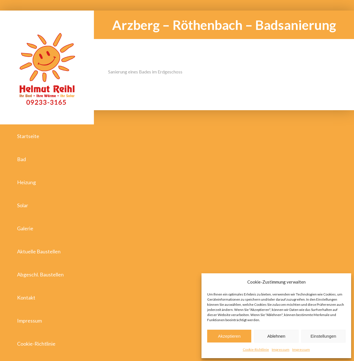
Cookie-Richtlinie (256, 349)
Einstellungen (323, 336)
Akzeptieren (229, 336)
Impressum (280, 349)
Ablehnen (276, 336)
